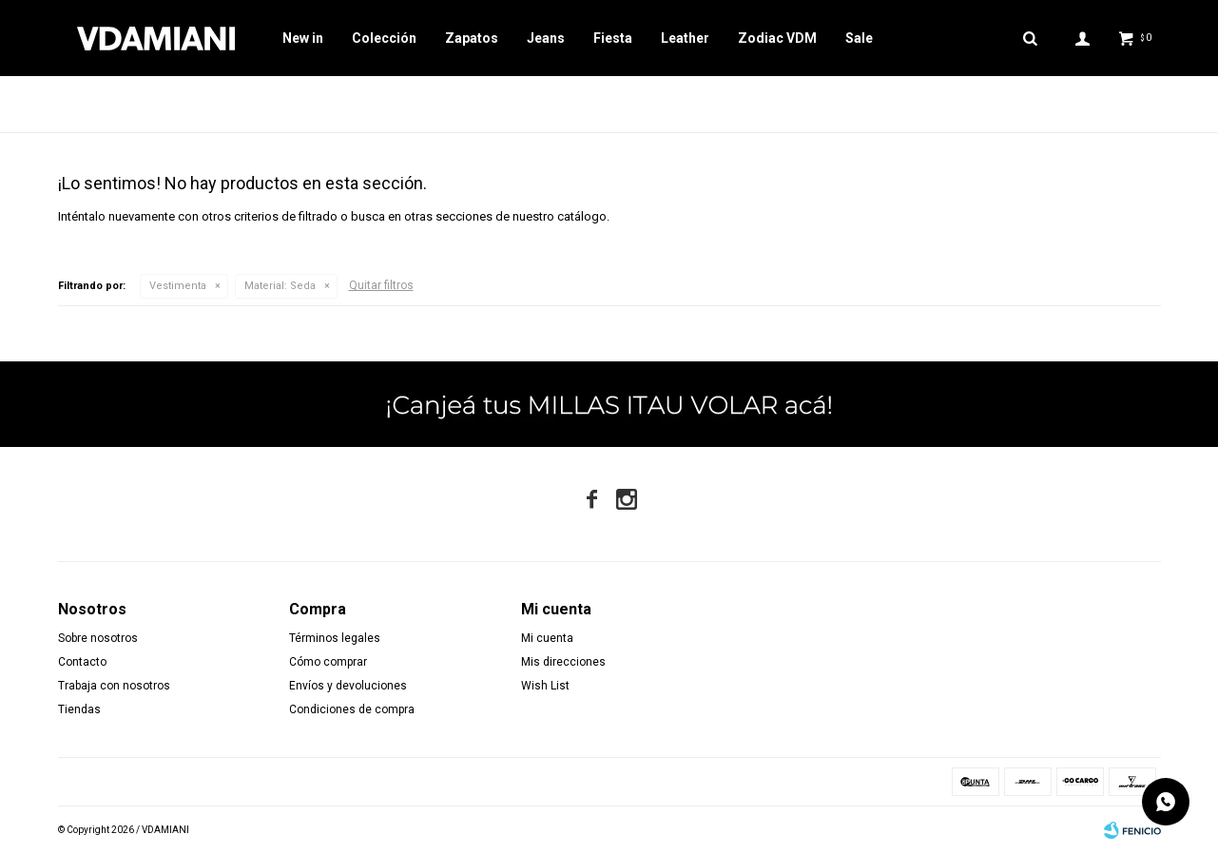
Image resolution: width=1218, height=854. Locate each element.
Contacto (82, 662)
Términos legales (334, 638)
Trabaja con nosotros (114, 685)
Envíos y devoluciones (348, 685)
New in (302, 38)
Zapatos (471, 38)
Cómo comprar (328, 662)
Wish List (545, 685)
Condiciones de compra (352, 709)
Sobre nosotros (98, 638)
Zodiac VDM (777, 38)
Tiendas (79, 709)
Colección (384, 38)
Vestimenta (177, 286)
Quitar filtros (381, 285)
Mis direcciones (563, 662)
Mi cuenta (547, 638)
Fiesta (612, 38)
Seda (280, 286)
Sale (859, 38)
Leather (685, 38)
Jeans (546, 38)
